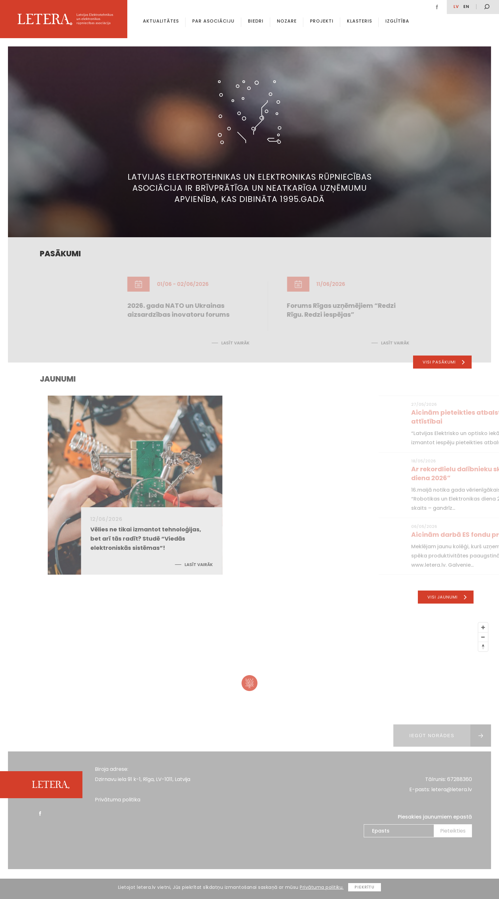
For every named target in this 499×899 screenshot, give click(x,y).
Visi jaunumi (447, 597)
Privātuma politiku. (322, 887)
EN (466, 6)
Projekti (322, 21)
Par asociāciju (213, 21)
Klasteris (359, 21)
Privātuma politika (117, 799)
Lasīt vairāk (274, 565)
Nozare (287, 21)
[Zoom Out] (483, 637)
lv (456, 6)
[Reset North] (483, 646)
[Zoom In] (483, 627)
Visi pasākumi (444, 362)
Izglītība (397, 21)
